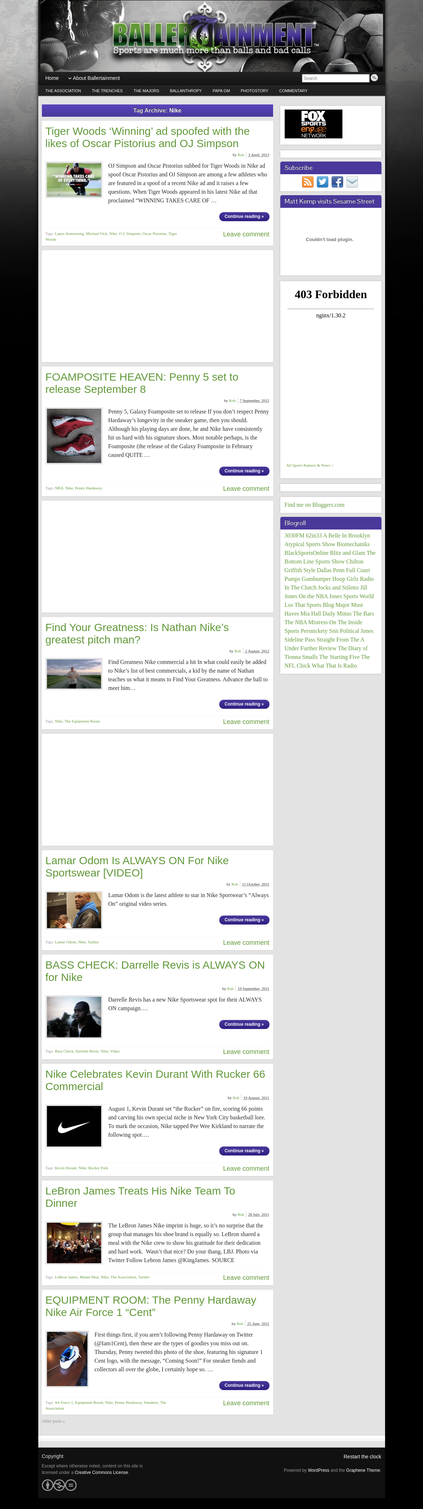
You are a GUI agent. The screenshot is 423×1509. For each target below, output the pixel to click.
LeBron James (66, 1277)
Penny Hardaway (88, 488)
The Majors (146, 91)
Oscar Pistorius (154, 233)
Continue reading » (244, 216)
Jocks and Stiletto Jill (342, 587)
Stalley (93, 942)
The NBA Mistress (306, 622)
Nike (113, 233)
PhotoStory (254, 91)
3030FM (295, 535)
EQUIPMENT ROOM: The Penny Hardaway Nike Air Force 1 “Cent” (151, 1306)
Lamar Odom (65, 942)
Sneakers (151, 1402)
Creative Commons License (101, 1472)
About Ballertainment (96, 78)
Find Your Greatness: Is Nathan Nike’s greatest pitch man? (137, 633)
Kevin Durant (66, 1168)
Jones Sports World (351, 596)
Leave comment (246, 234)
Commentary (293, 91)
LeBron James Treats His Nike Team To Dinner (141, 1197)
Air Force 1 (64, 1402)
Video (115, 1051)
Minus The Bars (355, 613)
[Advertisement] (157, 306)
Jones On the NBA (306, 596)
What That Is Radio (334, 666)
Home (52, 78)
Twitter (144, 1277)
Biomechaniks (353, 544)
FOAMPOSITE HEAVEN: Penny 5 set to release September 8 (142, 383)
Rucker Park (98, 1168)
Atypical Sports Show (310, 544)
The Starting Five (339, 657)
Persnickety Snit (319, 631)
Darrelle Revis (87, 1051)
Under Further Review (311, 648)
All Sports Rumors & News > (309, 465)
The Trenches (107, 91)
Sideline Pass (300, 639)
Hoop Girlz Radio (353, 579)
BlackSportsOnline (307, 553)
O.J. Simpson (129, 233)
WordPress (318, 1470)
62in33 (314, 535)
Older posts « (53, 1421)
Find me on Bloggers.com (315, 505)
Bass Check (64, 1051)
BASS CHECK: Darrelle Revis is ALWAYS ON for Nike (155, 971)
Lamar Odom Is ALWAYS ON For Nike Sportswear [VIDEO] (137, 866)
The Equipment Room (82, 721)
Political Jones (357, 631)
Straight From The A (340, 639)
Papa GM (221, 91)
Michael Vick (96, 233)
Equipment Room (89, 1402)
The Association (63, 91)
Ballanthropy (186, 91)
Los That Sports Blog (309, 605)
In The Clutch (301, 587)
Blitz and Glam (347, 553)
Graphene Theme (363, 1470)
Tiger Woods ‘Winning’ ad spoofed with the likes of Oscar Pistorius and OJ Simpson (148, 137)
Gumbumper (316, 579)
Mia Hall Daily (317, 613)
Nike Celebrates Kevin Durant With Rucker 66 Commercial (156, 1080)
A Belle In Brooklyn (346, 535)
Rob (241, 155)
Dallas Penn (331, 570)
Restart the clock (362, 1456)
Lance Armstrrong (69, 233)
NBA (59, 488)
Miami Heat (89, 1277)
